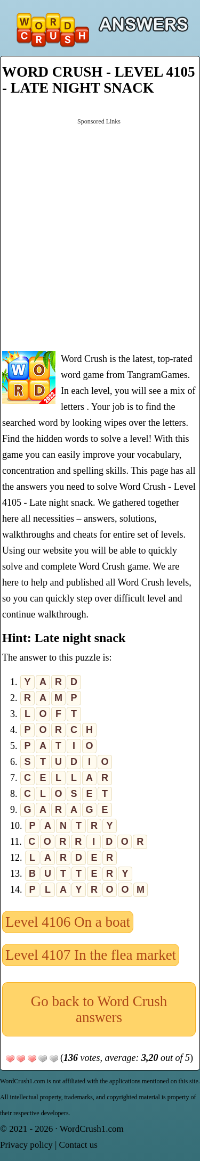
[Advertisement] (100, 233)
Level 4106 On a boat (67, 922)
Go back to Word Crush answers (99, 1009)
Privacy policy (26, 1145)
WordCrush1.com (92, 1129)
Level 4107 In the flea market (90, 955)
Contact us (78, 1145)
